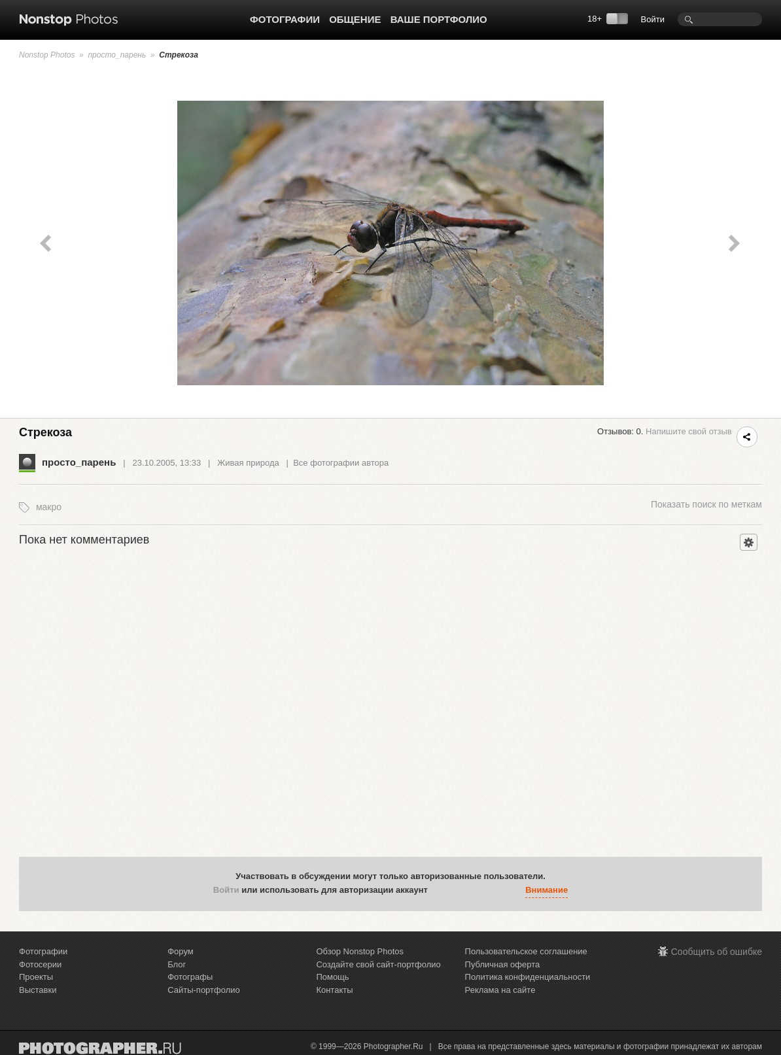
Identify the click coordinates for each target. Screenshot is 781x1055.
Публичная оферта (502, 964)
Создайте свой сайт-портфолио (378, 964)
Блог (176, 964)
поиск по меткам (706, 504)
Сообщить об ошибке (716, 951)
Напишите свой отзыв (689, 431)
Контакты (334, 990)
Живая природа (248, 463)
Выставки (37, 990)
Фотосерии (40, 964)
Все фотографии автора (341, 463)
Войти (653, 19)
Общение (355, 19)
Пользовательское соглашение (526, 951)
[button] (441, 891)
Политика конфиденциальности (528, 977)
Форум (180, 951)
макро (48, 507)
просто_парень (117, 55)
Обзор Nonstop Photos (360, 951)
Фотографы (190, 977)
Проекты (36, 977)
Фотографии (285, 19)
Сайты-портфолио (203, 990)
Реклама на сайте (500, 990)
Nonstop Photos (47, 55)
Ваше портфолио (438, 19)
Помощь (332, 977)
